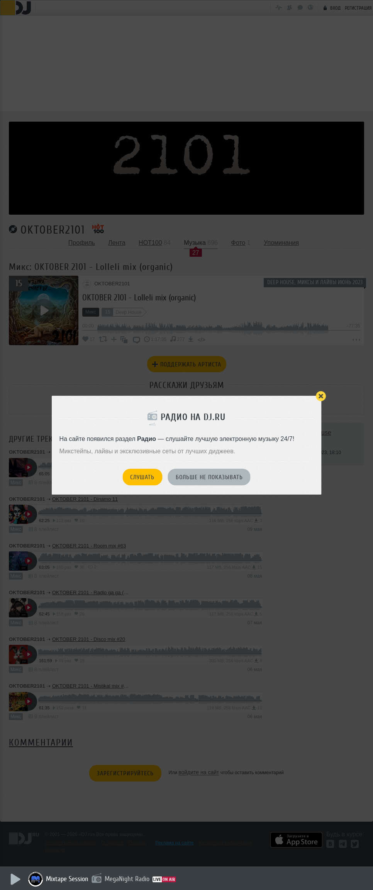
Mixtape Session (68, 879)
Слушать (142, 477)
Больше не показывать (209, 477)
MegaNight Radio (128, 879)
